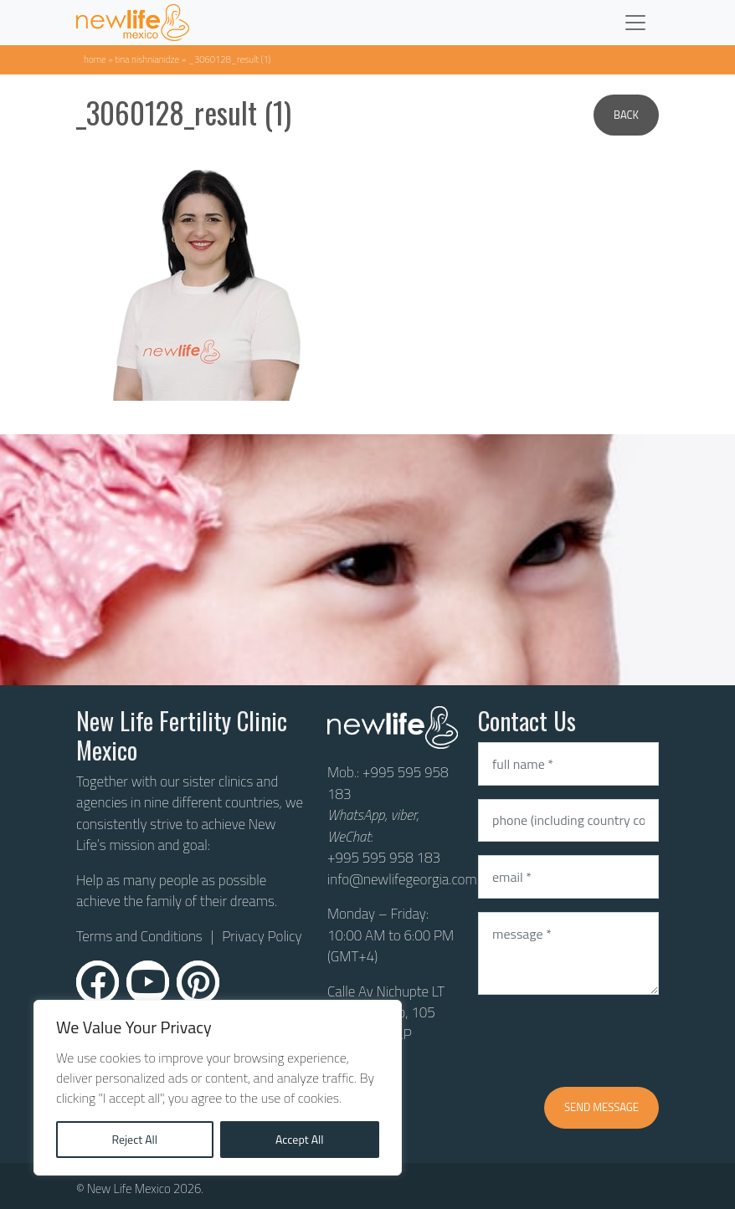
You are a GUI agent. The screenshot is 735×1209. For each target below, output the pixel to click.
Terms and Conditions (139, 936)
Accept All (299, 1139)
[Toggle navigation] (635, 22)
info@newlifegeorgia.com (402, 879)
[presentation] (605, 1040)
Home (95, 59)
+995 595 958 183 (388, 783)
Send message (601, 1107)
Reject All (134, 1139)
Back (626, 114)
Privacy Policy (261, 936)
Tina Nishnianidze (147, 59)
